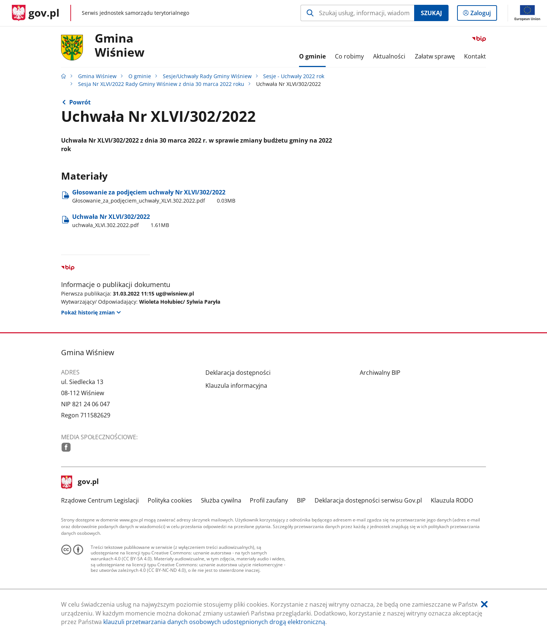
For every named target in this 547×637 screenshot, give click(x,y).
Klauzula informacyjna (236, 385)
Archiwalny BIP (380, 372)
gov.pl (80, 482)
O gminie (139, 76)
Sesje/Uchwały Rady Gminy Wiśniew (207, 76)
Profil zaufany (269, 500)
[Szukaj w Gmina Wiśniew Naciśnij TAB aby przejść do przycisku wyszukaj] (357, 13)
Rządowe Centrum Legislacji (100, 500)
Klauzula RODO (452, 500)
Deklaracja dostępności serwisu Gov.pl (368, 500)
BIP (301, 500)
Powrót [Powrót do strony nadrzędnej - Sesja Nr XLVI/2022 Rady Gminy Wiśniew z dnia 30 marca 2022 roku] (80, 102)
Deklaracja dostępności (238, 372)
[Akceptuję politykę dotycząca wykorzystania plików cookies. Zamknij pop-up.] (484, 604)
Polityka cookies (170, 500)
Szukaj (431, 13)
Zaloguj (483, 14)
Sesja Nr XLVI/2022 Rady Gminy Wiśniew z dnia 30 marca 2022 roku (161, 83)
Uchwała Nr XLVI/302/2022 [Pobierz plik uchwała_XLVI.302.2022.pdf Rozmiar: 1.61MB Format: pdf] (120, 221)
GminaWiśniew (119, 45)
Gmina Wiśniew (97, 76)
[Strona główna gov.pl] (36, 13)
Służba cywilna (221, 500)
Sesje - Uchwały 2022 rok (293, 76)
